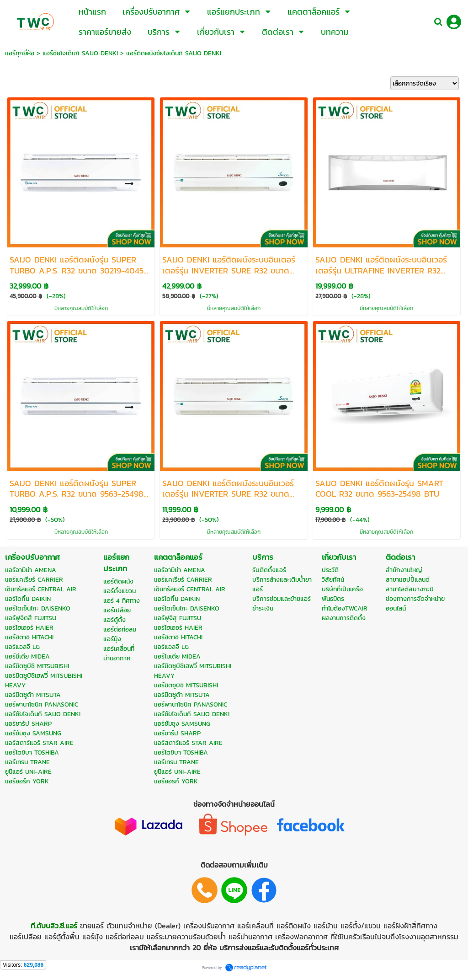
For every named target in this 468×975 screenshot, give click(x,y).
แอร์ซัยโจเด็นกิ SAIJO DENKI (80, 53)
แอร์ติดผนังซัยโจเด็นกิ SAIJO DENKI (173, 53)
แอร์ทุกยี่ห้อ (19, 53)
